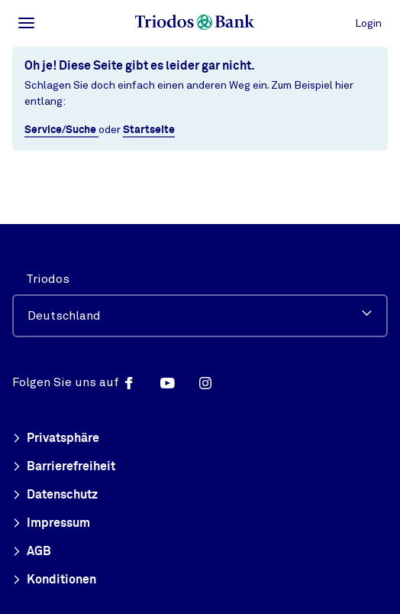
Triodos (47, 279)
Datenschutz (55, 495)
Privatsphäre (55, 439)
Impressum (51, 524)
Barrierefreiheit (63, 467)
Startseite (149, 130)
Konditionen (54, 580)
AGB (31, 552)
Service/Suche (61, 130)
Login (368, 23)
